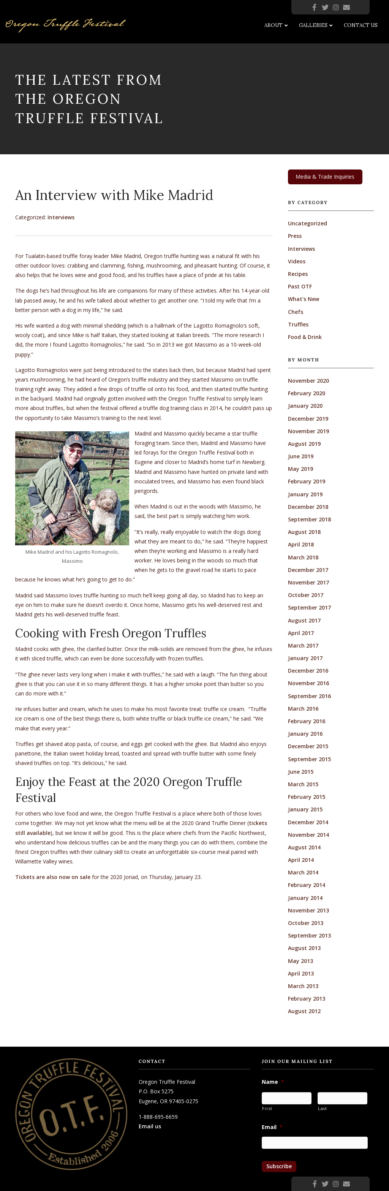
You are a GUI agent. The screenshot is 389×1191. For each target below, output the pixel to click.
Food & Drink (305, 337)
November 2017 (308, 582)
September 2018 (309, 519)
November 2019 (308, 431)
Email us (150, 1126)
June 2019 (300, 456)
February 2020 (306, 393)
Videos (296, 261)
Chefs (295, 311)
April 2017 (301, 633)
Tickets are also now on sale (52, 877)
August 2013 (304, 948)
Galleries (313, 25)
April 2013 (301, 973)
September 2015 (309, 759)
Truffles (298, 324)
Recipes (298, 273)
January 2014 (305, 897)
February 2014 (306, 884)
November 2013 (308, 910)
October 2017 (305, 595)
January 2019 (305, 494)
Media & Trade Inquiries (325, 176)
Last (322, 1108)
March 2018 (303, 557)
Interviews (60, 217)
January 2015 (305, 809)
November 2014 (308, 834)
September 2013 (309, 935)
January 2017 (305, 658)
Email (272, 1127)
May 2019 (300, 468)
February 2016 (306, 721)
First (267, 1108)
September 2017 (309, 607)
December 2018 (308, 506)
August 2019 (304, 443)
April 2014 (301, 859)
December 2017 (308, 569)
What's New (303, 299)
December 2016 (308, 670)
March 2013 (303, 986)
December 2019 (308, 418)
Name (273, 1082)
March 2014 (303, 872)
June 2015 (300, 771)
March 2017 (303, 645)
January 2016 (305, 733)
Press (295, 235)
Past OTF (300, 286)
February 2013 (306, 998)
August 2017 (304, 620)
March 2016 (303, 708)
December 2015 (308, 746)
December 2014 (308, 822)
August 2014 (304, 847)
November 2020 (308, 380)
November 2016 (308, 683)
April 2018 (301, 544)
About (273, 25)
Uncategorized (307, 223)
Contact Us (361, 25)
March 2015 (303, 784)
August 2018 (304, 531)
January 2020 (305, 405)
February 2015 (306, 796)
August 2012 (304, 1011)
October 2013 (305, 923)
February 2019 (306, 481)
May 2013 (300, 961)
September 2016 (309, 696)
